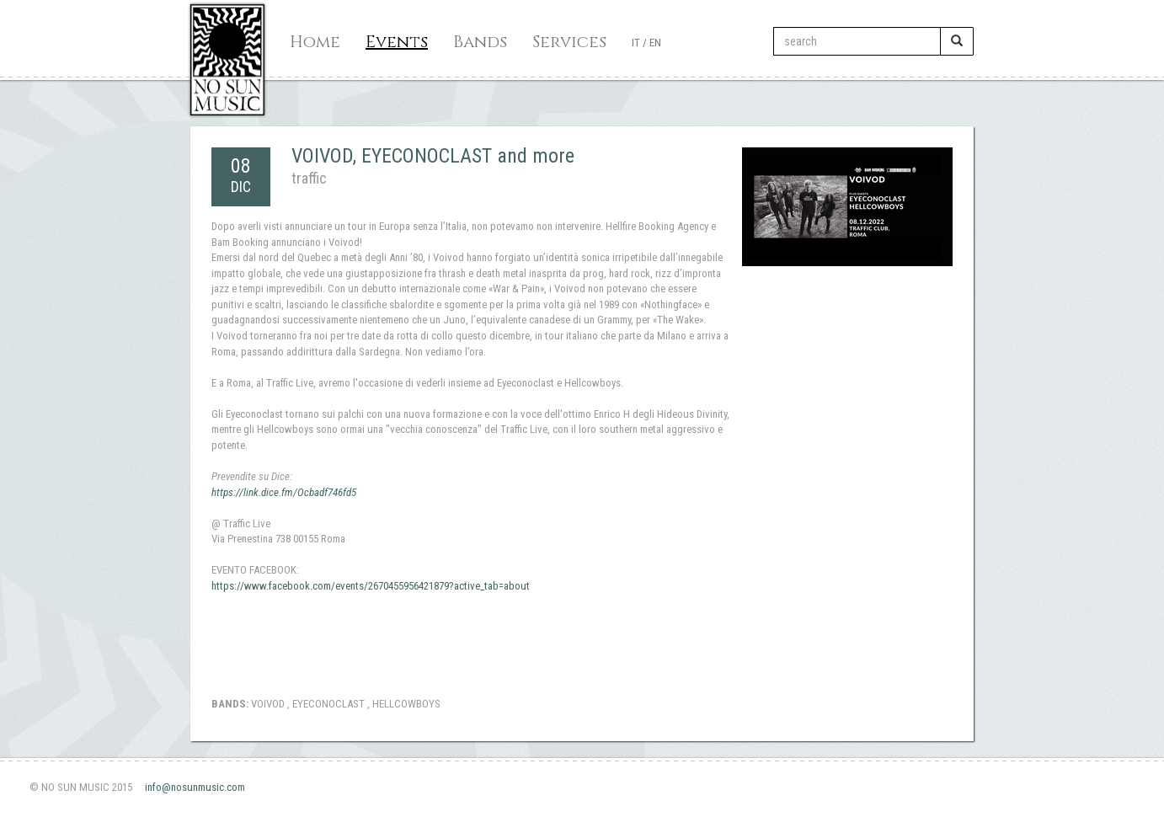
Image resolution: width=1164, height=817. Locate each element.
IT (636, 42)
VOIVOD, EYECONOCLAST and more (432, 156)
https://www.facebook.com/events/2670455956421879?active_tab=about (370, 585)
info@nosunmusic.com (195, 787)
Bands (480, 41)
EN (655, 42)
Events (397, 41)
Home (315, 41)
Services (569, 41)
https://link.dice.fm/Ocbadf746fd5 (283, 492)
